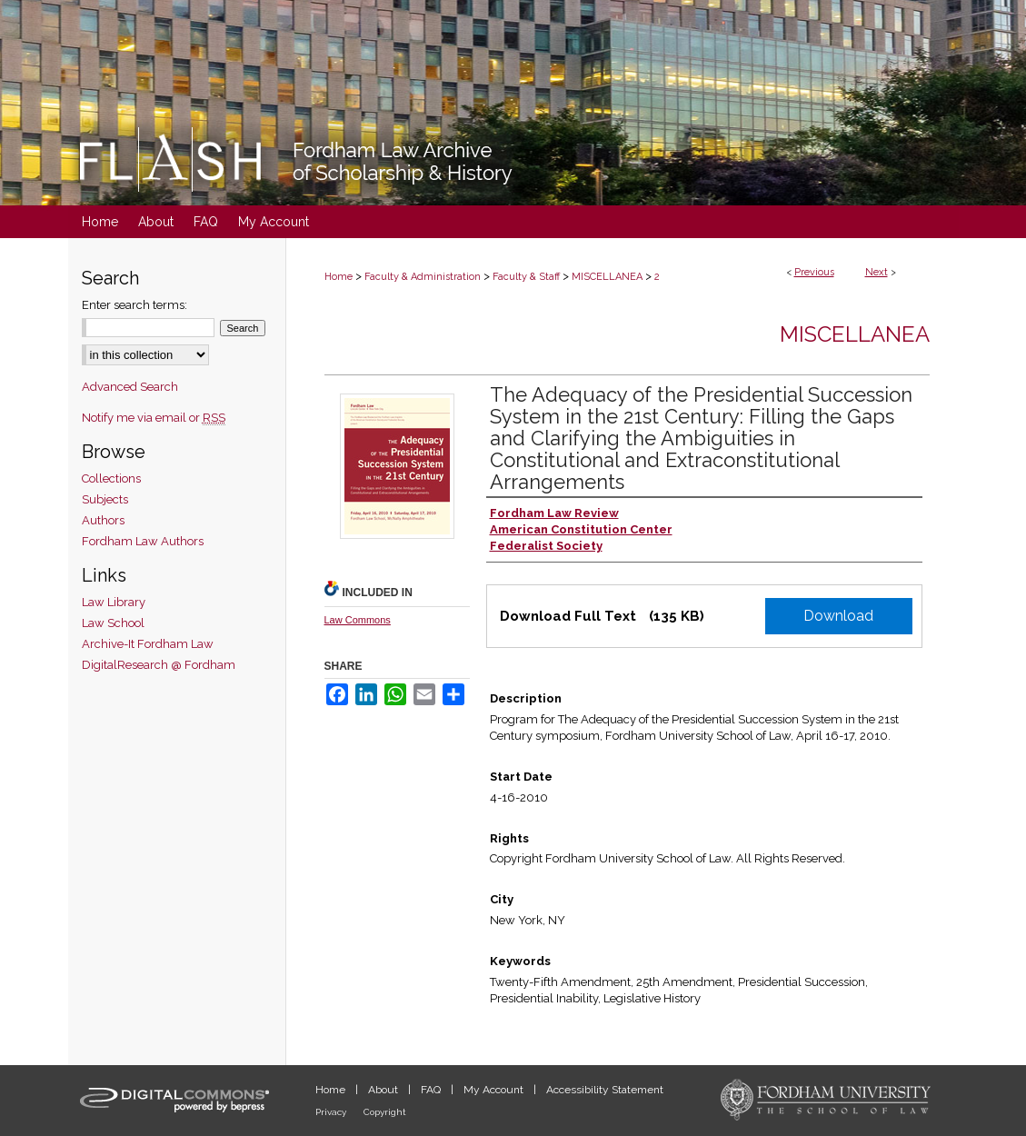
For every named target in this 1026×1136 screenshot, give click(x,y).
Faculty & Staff (526, 277)
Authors (103, 520)
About (384, 1089)
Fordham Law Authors (143, 541)
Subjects (105, 499)
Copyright (385, 1112)
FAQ (432, 1089)
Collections (111, 478)
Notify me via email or (153, 417)
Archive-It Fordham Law (148, 644)
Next (876, 272)
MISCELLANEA (607, 277)
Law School (113, 623)
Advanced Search (130, 387)
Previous (814, 272)
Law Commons (357, 619)
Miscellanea (855, 334)
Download (838, 615)
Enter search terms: (134, 305)
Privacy (332, 1112)
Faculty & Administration (422, 277)
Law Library (113, 602)
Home (338, 277)
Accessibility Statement (604, 1089)
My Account (494, 1089)
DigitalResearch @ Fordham (158, 665)
